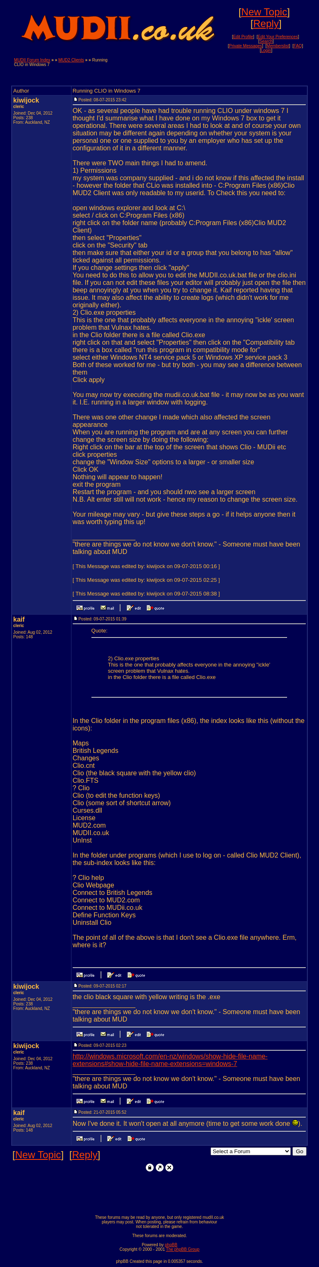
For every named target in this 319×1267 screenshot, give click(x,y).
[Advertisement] (207, 70)
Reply (266, 23)
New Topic (264, 11)
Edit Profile (243, 36)
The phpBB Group (183, 1249)
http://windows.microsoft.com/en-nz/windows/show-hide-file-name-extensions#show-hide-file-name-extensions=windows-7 (170, 1060)
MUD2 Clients (71, 60)
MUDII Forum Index (32, 60)
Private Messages (245, 46)
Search (266, 41)
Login (266, 50)
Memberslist (278, 46)
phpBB (171, 1244)
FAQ (298, 46)
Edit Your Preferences (278, 36)
